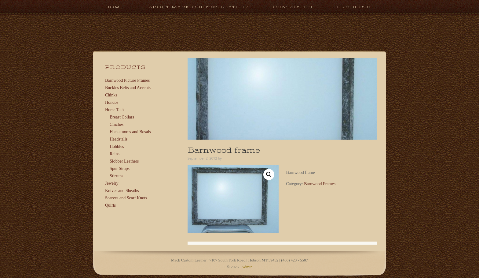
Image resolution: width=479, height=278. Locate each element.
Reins (114, 154)
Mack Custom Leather (239, 48)
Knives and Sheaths (122, 190)
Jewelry (112, 183)
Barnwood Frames (319, 184)
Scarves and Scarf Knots (126, 198)
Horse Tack (115, 109)
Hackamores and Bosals (130, 132)
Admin (246, 267)
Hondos (112, 102)
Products (348, 7)
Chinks (111, 95)
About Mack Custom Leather (198, 7)
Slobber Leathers (124, 161)
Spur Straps (120, 168)
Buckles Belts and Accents (128, 87)
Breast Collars (122, 117)
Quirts (110, 205)
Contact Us (293, 7)
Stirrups (116, 176)
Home (114, 7)
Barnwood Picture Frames (127, 80)
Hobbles (117, 146)
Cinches (116, 124)
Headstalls (118, 139)
